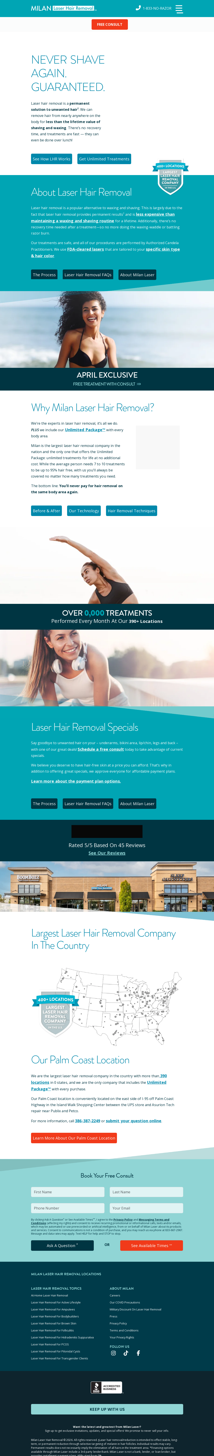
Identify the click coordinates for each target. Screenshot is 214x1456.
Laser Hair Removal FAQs (93, 273)
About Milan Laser (145, 273)
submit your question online (128, 1116)
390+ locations (145, 618)
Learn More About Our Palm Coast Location (72, 1133)
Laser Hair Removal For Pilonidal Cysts (55, 1337)
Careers (115, 1290)
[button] (178, 9)
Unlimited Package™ (83, 427)
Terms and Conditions (124, 1320)
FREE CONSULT (109, 24)
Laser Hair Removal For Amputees (53, 1302)
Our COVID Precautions (125, 1296)
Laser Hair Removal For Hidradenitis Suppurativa (62, 1325)
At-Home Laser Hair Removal (49, 1290)
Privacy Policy (123, 1215)
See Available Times (151, 1240)
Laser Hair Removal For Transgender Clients (59, 1343)
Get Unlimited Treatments (107, 158)
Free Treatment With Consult (107, 382)
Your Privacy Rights (122, 1325)
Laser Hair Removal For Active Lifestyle (56, 1296)
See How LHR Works (53, 158)
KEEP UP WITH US (107, 1393)
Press (113, 1308)
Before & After (48, 508)
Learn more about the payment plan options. (71, 778)
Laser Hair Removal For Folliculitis (52, 1320)
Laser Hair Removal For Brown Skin (53, 1314)
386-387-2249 (86, 1116)
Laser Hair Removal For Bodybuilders (55, 1308)
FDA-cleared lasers (83, 248)
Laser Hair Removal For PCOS (50, 1331)
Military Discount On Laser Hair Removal (135, 1302)
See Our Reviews (107, 849)
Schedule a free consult (98, 746)
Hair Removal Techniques (140, 508)
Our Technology (90, 508)
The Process (47, 273)
